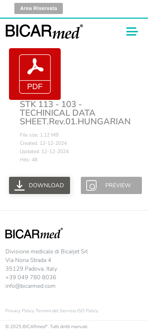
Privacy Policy (19, 311)
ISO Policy (87, 311)
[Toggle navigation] (132, 31)
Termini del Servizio (56, 311)
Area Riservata (38, 8)
